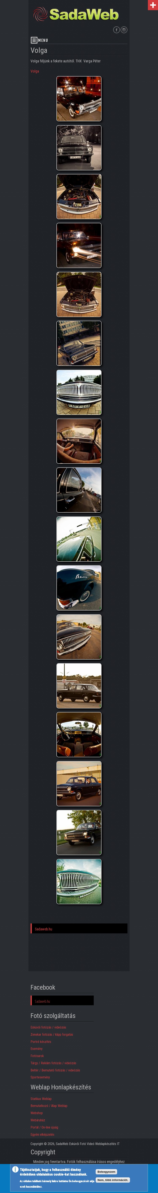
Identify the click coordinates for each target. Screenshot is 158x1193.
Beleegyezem (106, 1171)
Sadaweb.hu (43, 929)
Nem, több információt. (113, 1180)
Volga (35, 71)
